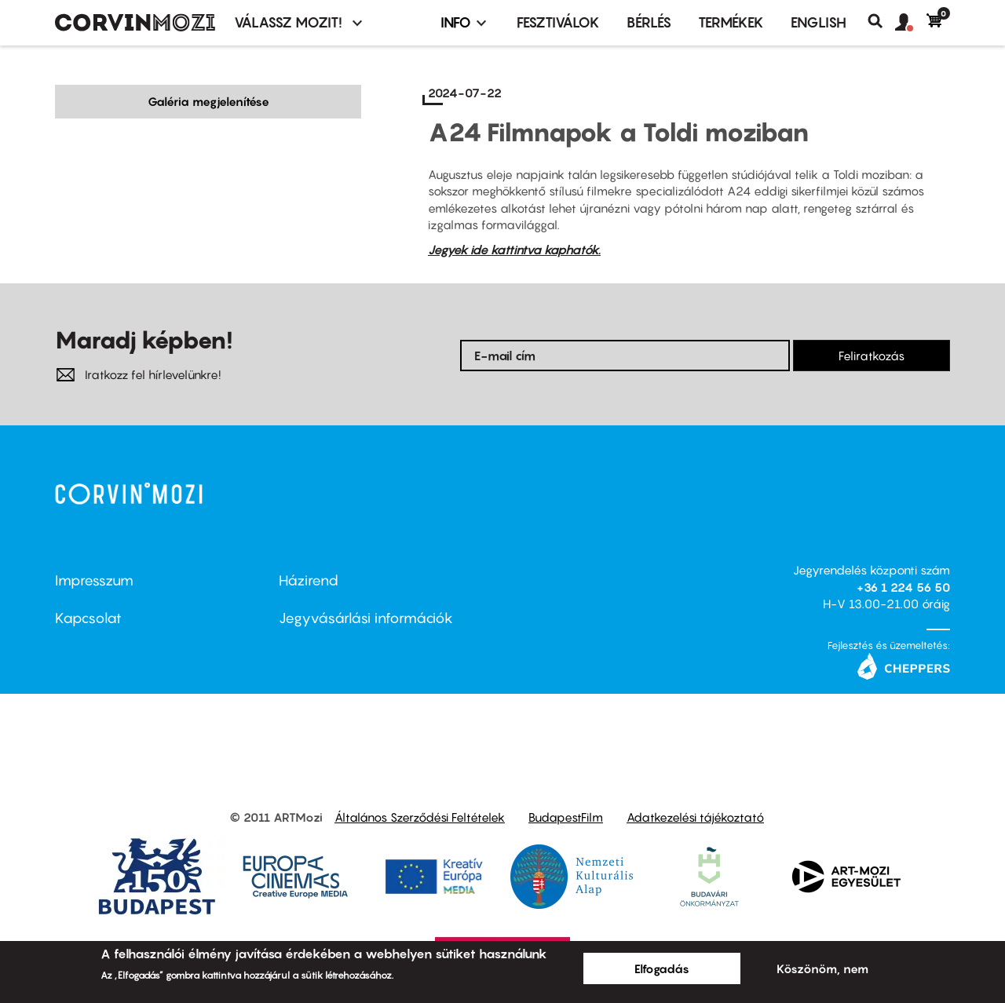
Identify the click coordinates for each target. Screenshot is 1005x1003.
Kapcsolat (88, 618)
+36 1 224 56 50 (903, 587)
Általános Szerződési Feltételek (419, 817)
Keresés (881, 21)
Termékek (731, 22)
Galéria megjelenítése (208, 101)
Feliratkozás (871, 355)
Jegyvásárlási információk (366, 618)
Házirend (308, 580)
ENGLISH (818, 22)
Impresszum (94, 580)
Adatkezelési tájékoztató (695, 817)
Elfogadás (661, 968)
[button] (910, 23)
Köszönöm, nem (822, 968)
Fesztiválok (558, 22)
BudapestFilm (565, 817)
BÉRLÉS (649, 22)
